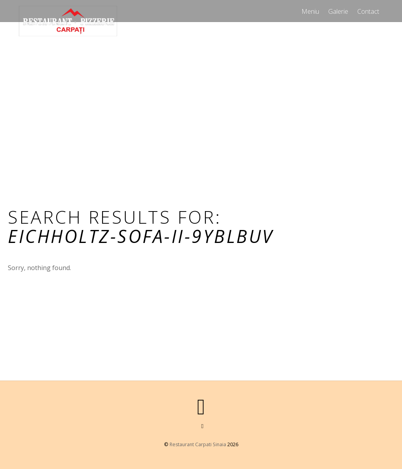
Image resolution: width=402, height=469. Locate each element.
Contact (368, 11)
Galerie (338, 11)
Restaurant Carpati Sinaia (198, 444)
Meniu (310, 11)
